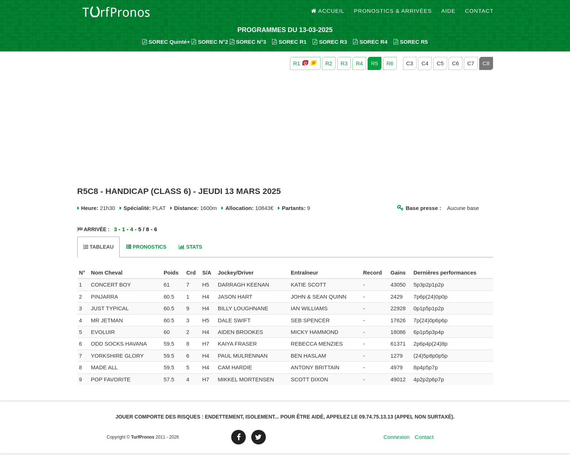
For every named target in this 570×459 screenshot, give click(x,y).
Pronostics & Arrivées (393, 14)
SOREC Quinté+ (166, 47)
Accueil (328, 14)
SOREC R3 (330, 47)
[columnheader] (83, 278)
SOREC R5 (410, 47)
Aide (448, 14)
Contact (479, 14)
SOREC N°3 (248, 47)
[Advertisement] (285, 134)
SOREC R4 (370, 47)
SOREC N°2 (209, 47)
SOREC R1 (289, 47)
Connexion (396, 442)
